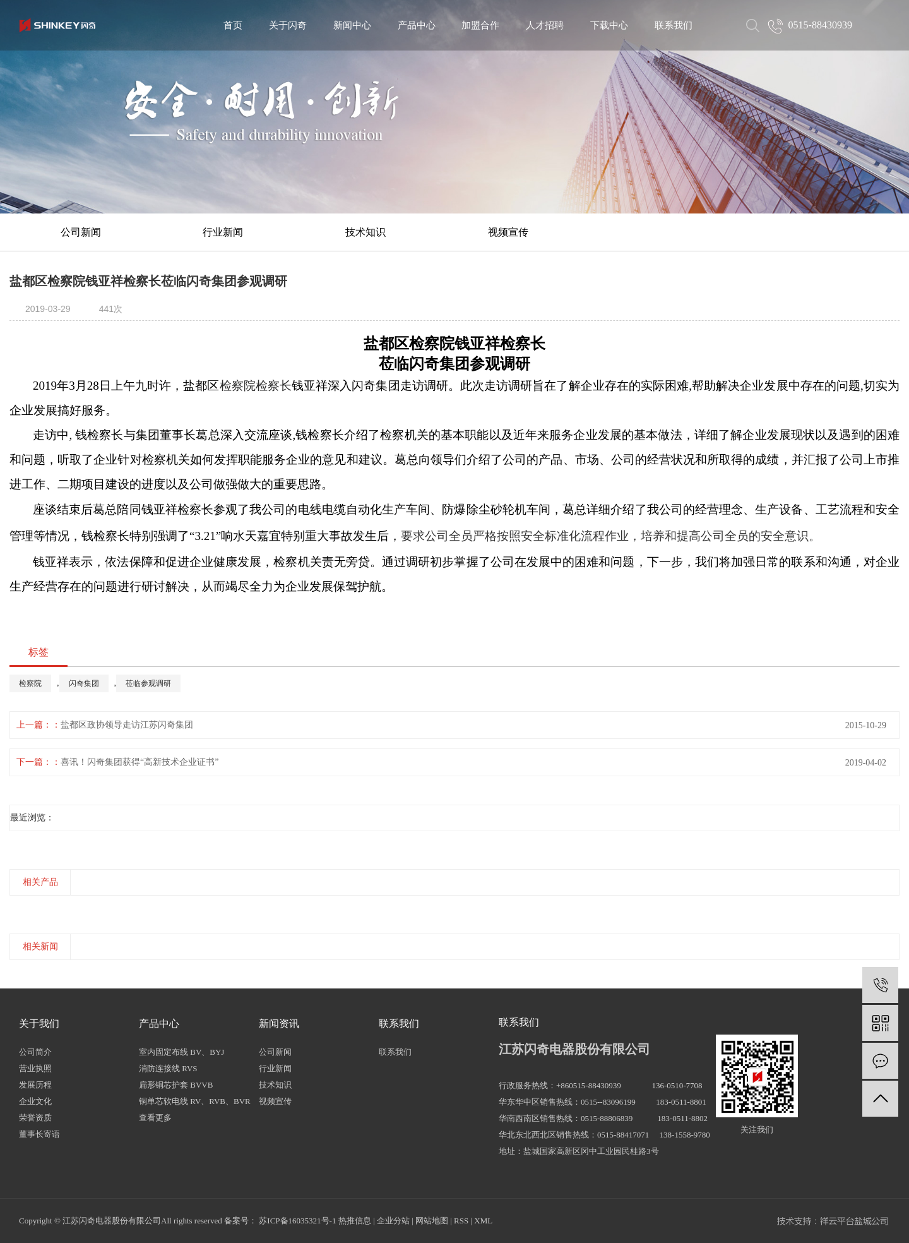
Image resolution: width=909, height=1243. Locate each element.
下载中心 (609, 25)
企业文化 (35, 1101)
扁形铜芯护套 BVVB (176, 1085)
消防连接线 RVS (168, 1068)
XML (483, 1220)
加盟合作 (480, 25)
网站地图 (431, 1220)
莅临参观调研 (148, 683)
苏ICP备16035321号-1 (297, 1220)
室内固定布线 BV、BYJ (181, 1052)
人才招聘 (545, 25)
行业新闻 (223, 232)
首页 (232, 25)
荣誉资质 (35, 1117)
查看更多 (155, 1117)
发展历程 (35, 1085)
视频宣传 (508, 232)
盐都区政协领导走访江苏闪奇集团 (127, 725)
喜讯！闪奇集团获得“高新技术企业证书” (139, 762)
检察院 (30, 683)
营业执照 (35, 1068)
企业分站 (393, 1220)
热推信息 (354, 1220)
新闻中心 (352, 25)
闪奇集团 (84, 683)
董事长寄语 (39, 1134)
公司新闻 (81, 232)
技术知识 (365, 232)
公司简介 (35, 1052)
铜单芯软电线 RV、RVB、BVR (195, 1101)
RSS (461, 1220)
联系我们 (673, 25)
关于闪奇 (288, 25)
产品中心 (417, 25)
